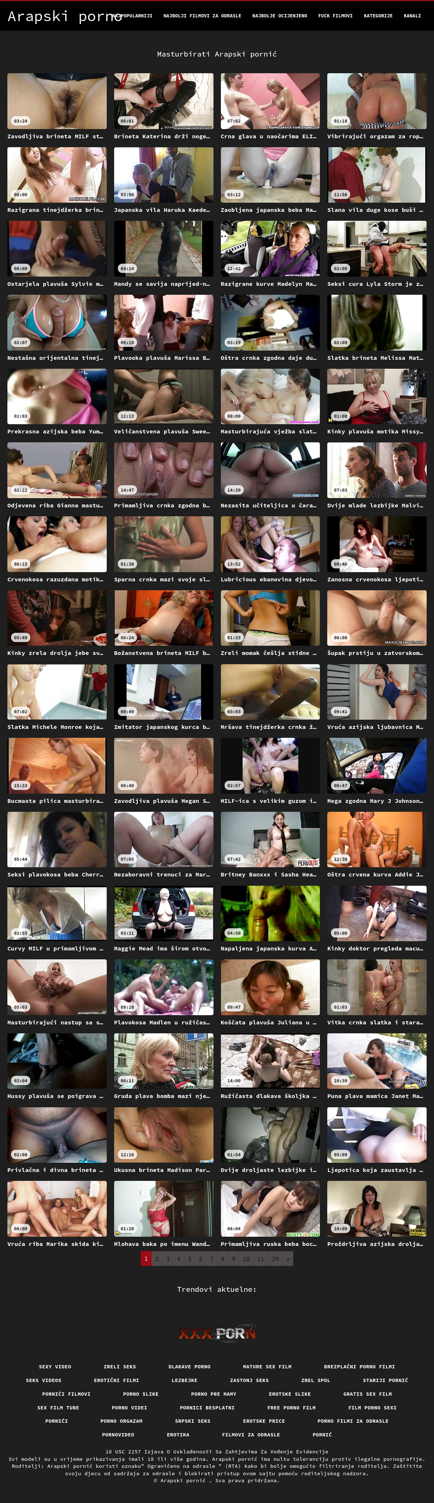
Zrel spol (316, 1380)
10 (246, 1258)
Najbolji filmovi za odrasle (203, 16)
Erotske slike (290, 1394)
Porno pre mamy (214, 1394)
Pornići (56, 1421)
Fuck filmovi (335, 16)
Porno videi (129, 1407)
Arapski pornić (184, 1480)
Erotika (178, 1434)
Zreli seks (120, 1366)
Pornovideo (118, 1434)
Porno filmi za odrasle (353, 1421)
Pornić (322, 1434)
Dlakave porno (189, 1366)
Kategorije (378, 16)
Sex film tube (58, 1407)
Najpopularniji (132, 16)
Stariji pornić (386, 1380)
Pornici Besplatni (207, 1407)
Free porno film (291, 1407)
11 (260, 1258)
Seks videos (43, 1380)
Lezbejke (185, 1380)
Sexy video (55, 1366)
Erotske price (264, 1421)
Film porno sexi (372, 1407)
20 (275, 1258)
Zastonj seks (249, 1380)
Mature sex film (267, 1366)
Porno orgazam (121, 1421)
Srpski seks (193, 1421)
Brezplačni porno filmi (359, 1366)
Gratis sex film (368, 1394)
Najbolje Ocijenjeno (279, 16)
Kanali (412, 16)
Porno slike (140, 1394)
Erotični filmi (116, 1380)
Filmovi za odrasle (251, 1434)
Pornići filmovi (66, 1394)
